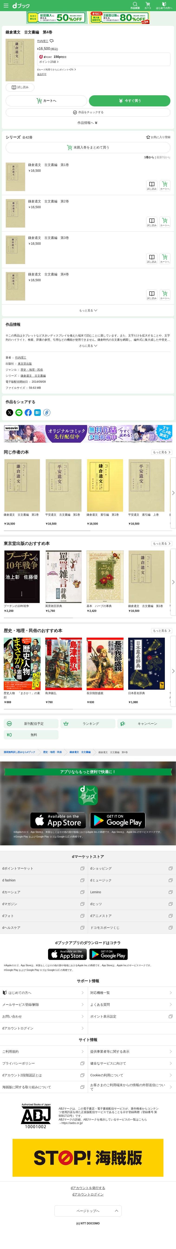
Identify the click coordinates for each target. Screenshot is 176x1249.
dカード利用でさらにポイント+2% (55, 69)
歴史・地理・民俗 (32, 369)
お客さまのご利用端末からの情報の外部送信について (127, 1087)
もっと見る (160, 452)
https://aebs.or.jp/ (72, 1123)
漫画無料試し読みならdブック (19, 752)
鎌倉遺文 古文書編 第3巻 (48, 238)
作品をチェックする (91, 112)
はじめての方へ (16, 992)
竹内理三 (42, 41)
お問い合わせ (12, 1016)
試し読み (23, 87)
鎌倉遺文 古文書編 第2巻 (48, 201)
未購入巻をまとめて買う (91, 147)
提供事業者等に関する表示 (109, 1051)
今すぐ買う (133, 100)
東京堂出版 (25, 363)
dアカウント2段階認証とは (22, 1075)
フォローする (51, 41)
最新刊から (163, 157)
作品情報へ (86, 123)
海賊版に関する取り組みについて (26, 1087)
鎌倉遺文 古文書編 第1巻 (48, 165)
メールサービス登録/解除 (20, 1004)
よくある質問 (100, 1004)
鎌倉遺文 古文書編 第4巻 (48, 274)
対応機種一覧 (100, 993)
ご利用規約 (10, 1051)
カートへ (49, 100)
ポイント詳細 (47, 61)
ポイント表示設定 (103, 1016)
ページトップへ (88, 1211)
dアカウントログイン (17, 1028)
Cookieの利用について (106, 1075)
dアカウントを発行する (88, 1188)
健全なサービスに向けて (108, 1063)
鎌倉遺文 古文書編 (33, 375)
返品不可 (41, 74)
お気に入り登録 (160, 137)
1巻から (149, 157)
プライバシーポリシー (18, 1063)
